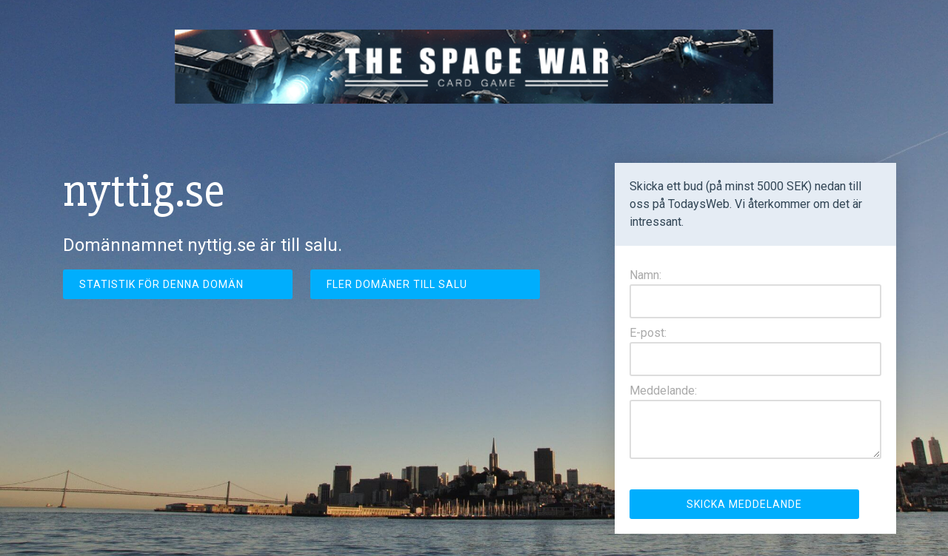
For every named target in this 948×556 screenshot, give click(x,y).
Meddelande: (663, 390)
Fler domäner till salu (397, 284)
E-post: (648, 333)
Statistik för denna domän (161, 284)
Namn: (645, 275)
